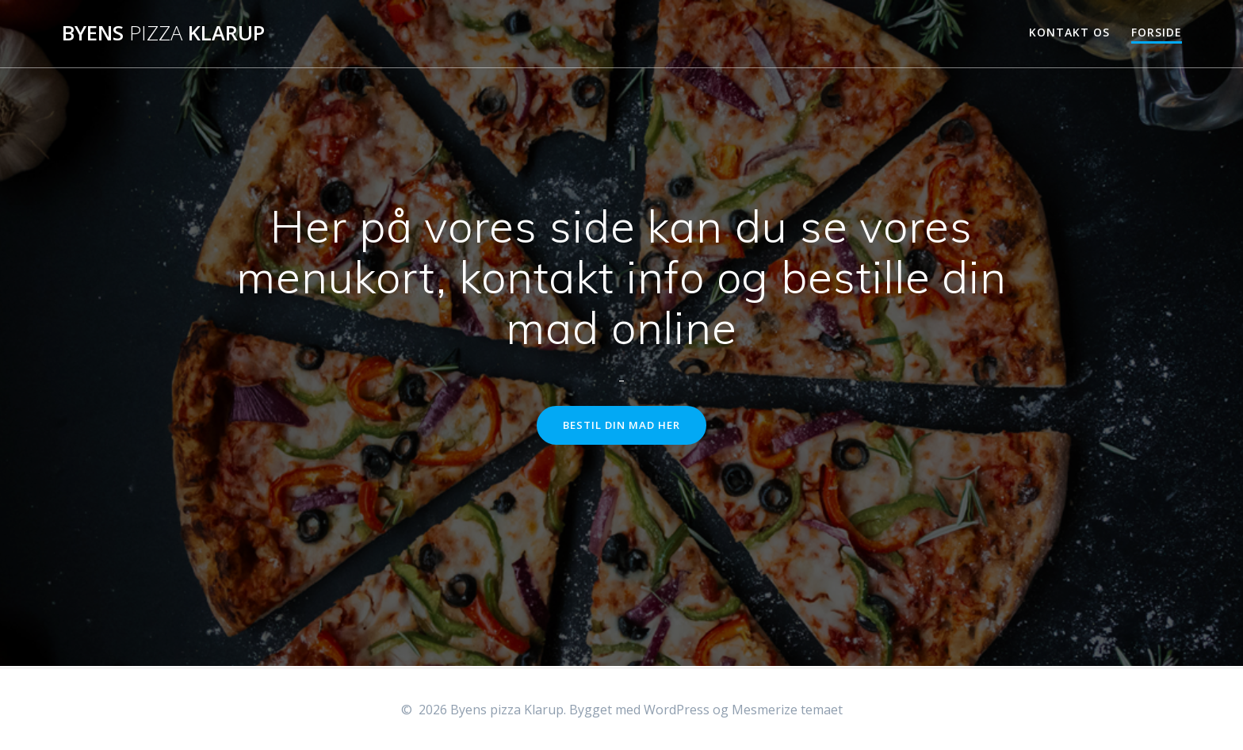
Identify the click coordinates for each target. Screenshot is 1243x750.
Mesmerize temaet (787, 709)
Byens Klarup (163, 33)
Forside (1156, 32)
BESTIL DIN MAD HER (621, 426)
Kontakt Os (1069, 32)
